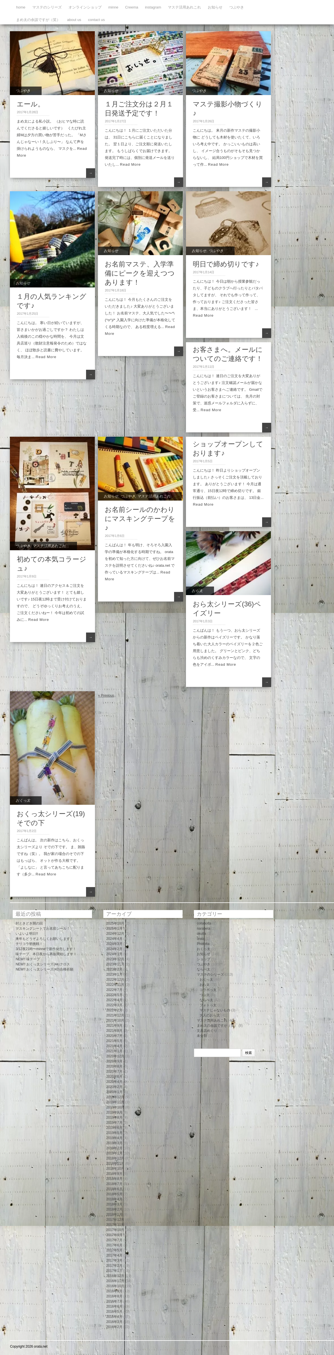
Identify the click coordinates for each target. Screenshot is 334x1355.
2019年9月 (114, 1112)
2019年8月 (114, 1117)
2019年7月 (114, 1123)
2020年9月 (114, 1061)
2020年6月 (114, 1077)
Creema (131, 7)
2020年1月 (114, 1092)
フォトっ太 (208, 1005)
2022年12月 (115, 980)
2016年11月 (115, 1281)
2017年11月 (115, 1225)
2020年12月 (115, 1056)
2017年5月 (114, 1250)
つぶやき (236, 7)
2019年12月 (115, 1097)
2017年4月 (114, 1255)
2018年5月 (114, 1194)
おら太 (197, 591)
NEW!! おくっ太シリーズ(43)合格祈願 (44, 969)
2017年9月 (114, 1235)
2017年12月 (115, 1220)
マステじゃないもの (215, 1010)
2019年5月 (114, 1133)
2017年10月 (115, 1230)
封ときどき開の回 (29, 923)
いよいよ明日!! (27, 934)
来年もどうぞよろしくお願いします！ (44, 939)
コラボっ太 (208, 990)
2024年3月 (114, 944)
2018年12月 (115, 1158)
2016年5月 (114, 1312)
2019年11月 (115, 1102)
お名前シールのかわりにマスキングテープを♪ (140, 519)
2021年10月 (115, 1020)
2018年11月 (115, 1163)
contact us (96, 20)
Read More (130, 164)
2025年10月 (115, 923)
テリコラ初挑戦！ (29, 944)
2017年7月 (114, 1240)
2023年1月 (114, 974)
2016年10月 (115, 1286)
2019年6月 (114, 1128)
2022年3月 (114, 1005)
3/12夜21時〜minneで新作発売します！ (46, 949)
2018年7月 (114, 1184)
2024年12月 (115, 934)
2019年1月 (114, 1153)
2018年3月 (114, 1204)
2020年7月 (114, 1072)
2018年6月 (114, 1189)
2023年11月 (115, 964)
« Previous (106, 696)
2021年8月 (114, 1031)
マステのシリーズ (47, 7)
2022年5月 (114, 995)
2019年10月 (115, 1107)
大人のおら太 (210, 1015)
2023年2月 (114, 969)
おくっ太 (23, 800)
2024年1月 (114, 954)
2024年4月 (114, 939)
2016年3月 (114, 1322)
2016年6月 (114, 1306)
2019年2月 (114, 1148)
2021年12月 (115, 1015)
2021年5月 (114, 1041)
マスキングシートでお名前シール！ (43, 928)
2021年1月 (114, 1051)
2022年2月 (114, 1010)
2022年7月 (114, 990)
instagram (153, 7)
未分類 (202, 1036)
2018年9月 (114, 1174)
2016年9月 (114, 1291)
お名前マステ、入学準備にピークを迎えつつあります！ (140, 273)
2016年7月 (114, 1301)
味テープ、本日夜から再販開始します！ (46, 954)
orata (200, 939)
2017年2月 (114, 1266)
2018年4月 (114, 1199)
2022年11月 (115, 985)
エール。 (30, 104)
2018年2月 (114, 1209)
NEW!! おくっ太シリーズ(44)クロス (43, 964)
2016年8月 (114, 1296)
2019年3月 (114, 1143)
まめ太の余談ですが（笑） (38, 20)
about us (74, 20)
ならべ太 (203, 969)
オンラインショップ (85, 7)
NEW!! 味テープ (28, 959)
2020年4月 (114, 1082)
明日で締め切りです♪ (226, 264)
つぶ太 (205, 995)
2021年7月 (114, 1036)
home (20, 7)
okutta (201, 934)
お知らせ (215, 7)
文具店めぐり (207, 1031)
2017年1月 (114, 1271)
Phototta (203, 944)
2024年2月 (114, 949)
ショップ (203, 959)
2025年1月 (114, 928)
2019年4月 (114, 1138)
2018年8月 (114, 1179)
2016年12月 (115, 1276)
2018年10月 (115, 1169)
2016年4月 (114, 1317)
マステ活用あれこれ (184, 7)
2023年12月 (115, 959)
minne (113, 7)
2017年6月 (114, 1245)
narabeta (203, 928)
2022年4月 (114, 1000)
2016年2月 (114, 1327)
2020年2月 (114, 1087)
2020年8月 (114, 1066)
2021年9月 (114, 1026)
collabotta (204, 923)
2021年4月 (114, 1046)
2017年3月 (114, 1260)
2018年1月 (114, 1215)
